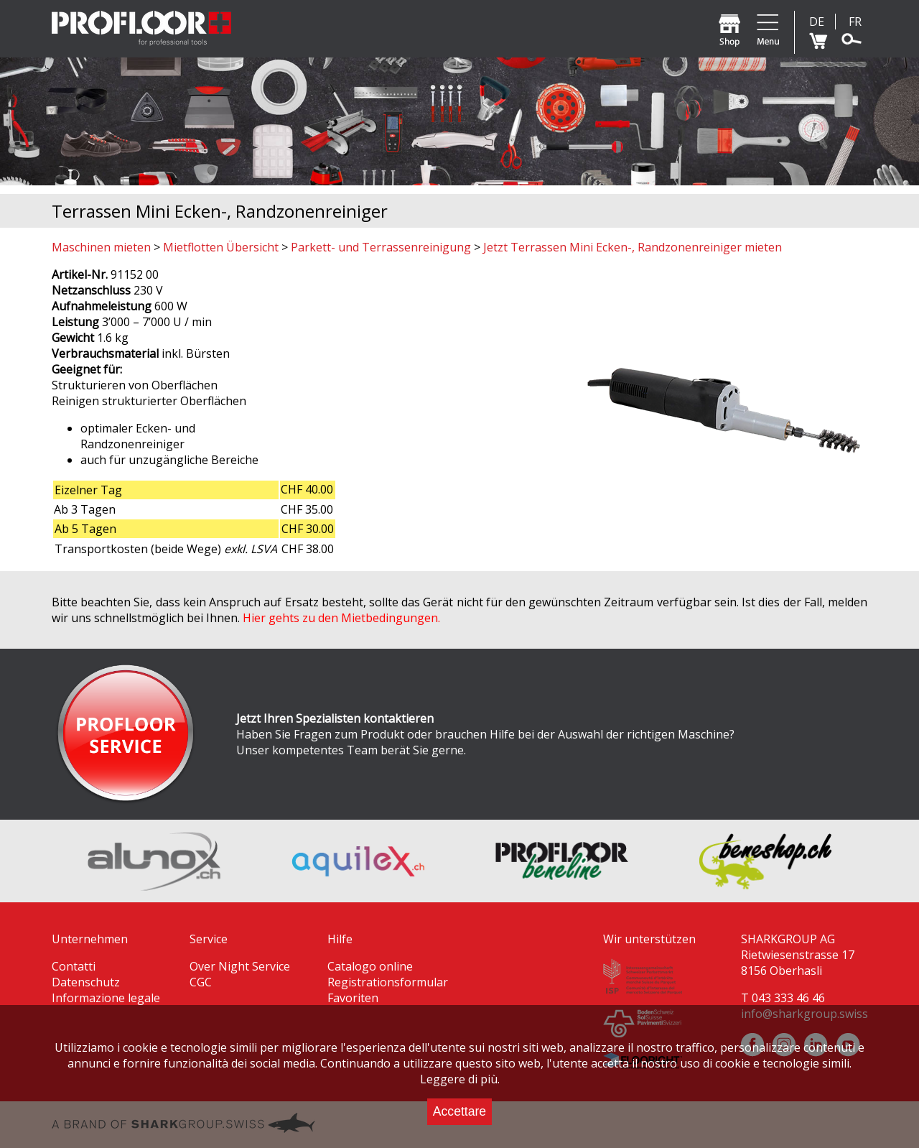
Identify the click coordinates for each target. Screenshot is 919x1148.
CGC (201, 982)
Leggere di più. (460, 1079)
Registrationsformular (387, 982)
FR (855, 21)
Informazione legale (106, 998)
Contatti (73, 966)
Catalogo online (370, 966)
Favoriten (352, 998)
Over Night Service (240, 966)
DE (816, 21)
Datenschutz (86, 982)
